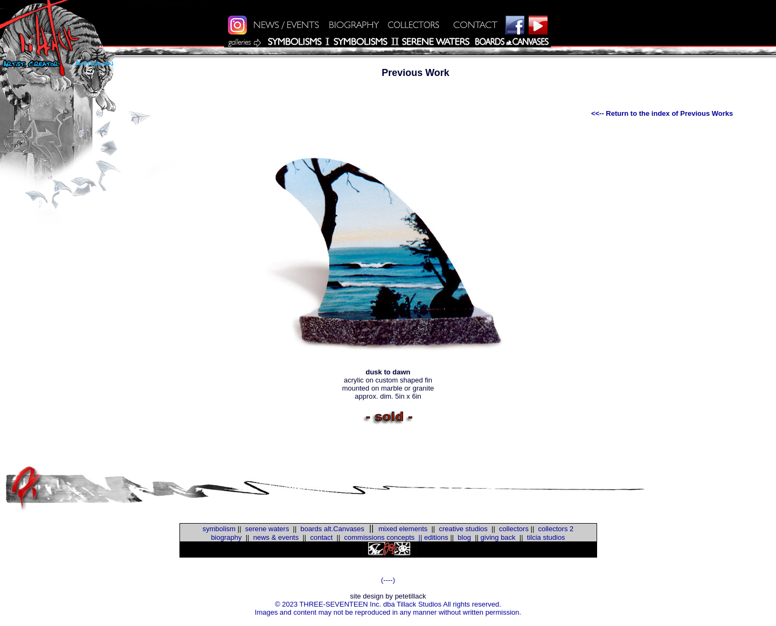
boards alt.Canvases (333, 529)
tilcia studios (546, 537)
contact (321, 537)
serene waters (267, 529)
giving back (498, 537)
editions (436, 537)
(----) (388, 580)
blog (463, 537)
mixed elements (402, 529)
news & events (276, 537)
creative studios (463, 529)
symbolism (219, 529)
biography (226, 537)
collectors (514, 529)
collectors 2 (556, 529)
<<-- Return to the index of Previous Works (662, 113)
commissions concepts (379, 537)
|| (418, 537)
